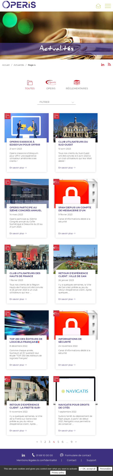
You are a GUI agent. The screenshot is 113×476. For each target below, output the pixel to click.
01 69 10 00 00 (44, 455)
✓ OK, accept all (87, 469)
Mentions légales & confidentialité (37, 460)
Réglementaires (77, 88)
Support (91, 460)
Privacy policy (58, 472)
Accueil (6, 65)
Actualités (19, 65)
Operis (50, 88)
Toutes (30, 88)
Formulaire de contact (78, 455)
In (23, 455)
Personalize (105, 469)
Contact (72, 460)
